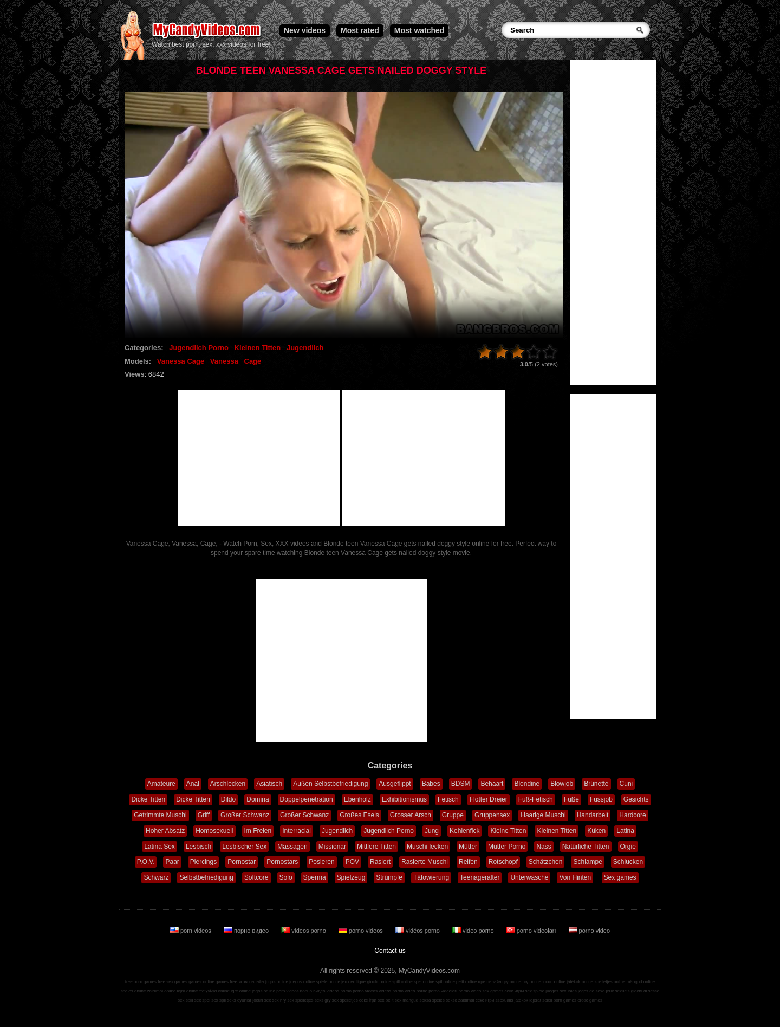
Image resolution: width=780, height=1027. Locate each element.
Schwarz (156, 877)
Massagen (292, 846)
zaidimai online (161, 991)
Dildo (228, 799)
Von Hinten (575, 877)
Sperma (314, 877)
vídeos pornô (339, 991)
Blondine (527, 783)
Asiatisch (269, 783)
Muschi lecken (427, 846)
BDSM (460, 783)
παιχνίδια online (214, 991)
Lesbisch (198, 846)
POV (352, 861)
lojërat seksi (540, 1000)
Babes (431, 783)
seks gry (323, 1000)
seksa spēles (432, 1000)
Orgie (628, 846)
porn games (565, 1000)
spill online (402, 981)
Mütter (468, 846)
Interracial (296, 831)
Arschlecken (227, 783)
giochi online (379, 981)
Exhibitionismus (404, 799)
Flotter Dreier (489, 799)
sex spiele (535, 991)
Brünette (596, 783)
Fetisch (448, 799)
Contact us (389, 950)
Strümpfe (389, 877)
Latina (625, 831)
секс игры (514, 991)
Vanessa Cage (180, 361)
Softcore (256, 877)
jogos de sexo (591, 991)
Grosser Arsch (410, 815)
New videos (305, 30)
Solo (286, 877)
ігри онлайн (490, 981)
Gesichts (636, 799)
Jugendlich (305, 348)
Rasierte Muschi (424, 861)
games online (201, 981)
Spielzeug (351, 877)
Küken (596, 831)
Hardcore (632, 815)
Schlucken (628, 861)
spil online (445, 981)
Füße (571, 799)
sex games (493, 991)
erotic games (589, 1000)
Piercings (203, 861)
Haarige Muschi (543, 815)
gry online (512, 981)
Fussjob (601, 799)
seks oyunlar (239, 1000)
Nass (543, 846)
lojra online (187, 991)
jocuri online (554, 981)
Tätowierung (431, 877)
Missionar (332, 846)
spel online (424, 981)
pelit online (466, 981)
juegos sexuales (560, 991)
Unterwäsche (529, 877)
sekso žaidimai (460, 1000)
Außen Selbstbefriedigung (330, 783)
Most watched (419, 30)
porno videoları (532, 930)
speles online (133, 991)
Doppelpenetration (306, 799)
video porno (474, 930)
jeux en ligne (353, 981)
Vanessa (224, 361)
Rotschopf (503, 861)
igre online (241, 991)
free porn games (141, 981)
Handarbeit (593, 815)
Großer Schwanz (244, 815)
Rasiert (380, 861)
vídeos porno (304, 930)
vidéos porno (418, 930)
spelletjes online (609, 981)
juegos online (302, 981)
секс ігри (367, 1000)
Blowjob (561, 783)
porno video (589, 930)
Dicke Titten (148, 799)
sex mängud (407, 1000)
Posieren (321, 861)
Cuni (626, 783)
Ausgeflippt (395, 783)
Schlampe (587, 861)
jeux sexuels (618, 991)
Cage (253, 361)
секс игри (485, 1000)
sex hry (279, 1000)
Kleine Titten (508, 831)
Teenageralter (479, 877)
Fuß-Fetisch (535, 799)
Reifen (468, 861)
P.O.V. (146, 861)
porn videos (191, 930)
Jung (432, 831)
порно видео (247, 930)
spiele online (328, 981)
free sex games (172, 981)
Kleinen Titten (258, 348)
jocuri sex (261, 1000)
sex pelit (385, 1000)
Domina (257, 799)
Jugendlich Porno (199, 348)
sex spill (185, 1000)
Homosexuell (214, 831)
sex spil (218, 1000)
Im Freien (258, 831)
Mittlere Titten (376, 846)
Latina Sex (159, 846)
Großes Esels (359, 815)
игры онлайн (251, 981)
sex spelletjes (300, 1000)
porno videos (362, 930)
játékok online (580, 981)
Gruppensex (492, 815)
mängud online (641, 981)
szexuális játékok (512, 1000)
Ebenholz (357, 799)
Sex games (620, 877)
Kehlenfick (464, 831)
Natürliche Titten (585, 846)
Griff (204, 815)
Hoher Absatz (165, 831)
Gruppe (453, 815)
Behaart (491, 783)
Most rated (360, 30)
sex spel (202, 1000)
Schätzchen (546, 861)
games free (226, 981)
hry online (531, 981)
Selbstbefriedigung (206, 877)
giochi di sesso (645, 991)
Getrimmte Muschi (160, 815)
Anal (192, 783)
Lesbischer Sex (244, 846)
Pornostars (282, 861)
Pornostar (241, 861)
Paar (172, 861)
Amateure (161, 783)
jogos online (276, 981)
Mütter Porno (506, 846)
